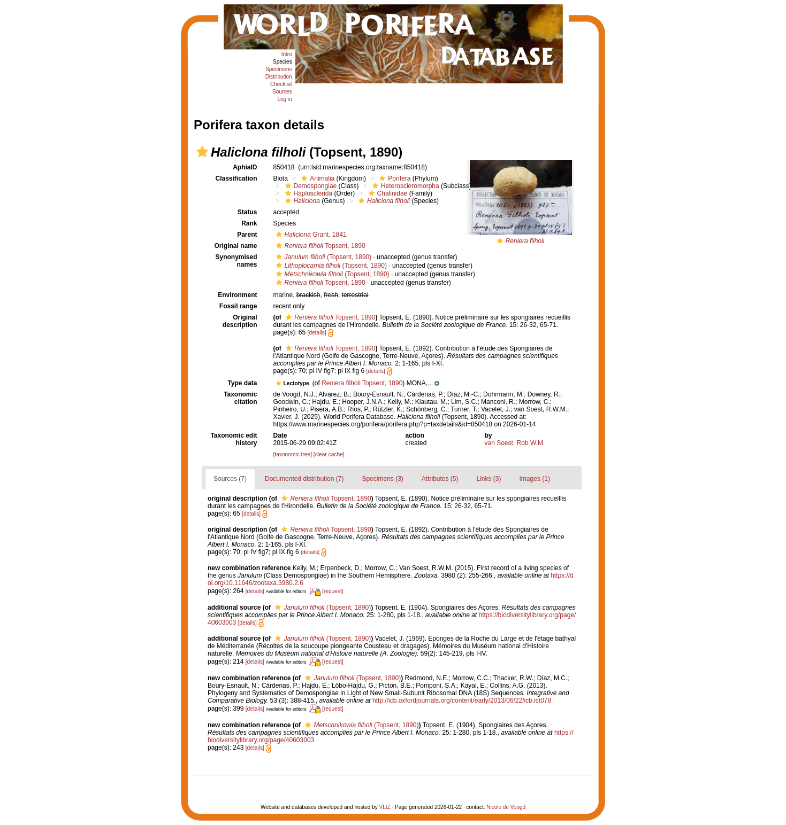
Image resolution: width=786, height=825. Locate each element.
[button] (202, 151)
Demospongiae (310, 186)
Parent (247, 234)
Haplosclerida (308, 193)
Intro (286, 54)
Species (282, 62)
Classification (236, 178)
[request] (333, 591)
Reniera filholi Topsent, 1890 (362, 383)
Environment (237, 295)
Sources (282, 92)
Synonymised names (236, 260)
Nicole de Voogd (505, 807)
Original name (235, 246)
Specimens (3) (382, 478)
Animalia (316, 178)
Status (247, 212)
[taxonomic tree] (292, 454)
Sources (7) (230, 478)
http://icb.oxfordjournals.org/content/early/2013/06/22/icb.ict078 (461, 700)
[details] (317, 333)
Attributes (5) (440, 478)
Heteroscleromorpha (404, 186)
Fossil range (238, 306)
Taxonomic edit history (233, 439)
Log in (284, 99)
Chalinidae (387, 193)
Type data (242, 383)
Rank (249, 223)
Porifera (393, 178)
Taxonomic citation (240, 398)
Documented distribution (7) (304, 478)
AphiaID (245, 167)
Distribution (278, 77)
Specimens (278, 69)
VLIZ (385, 807)
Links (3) (489, 478)
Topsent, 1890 (319, 246)
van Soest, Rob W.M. (515, 443)
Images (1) (535, 478)
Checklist (281, 84)
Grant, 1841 (310, 234)
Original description (240, 321)
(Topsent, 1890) (322, 257)
